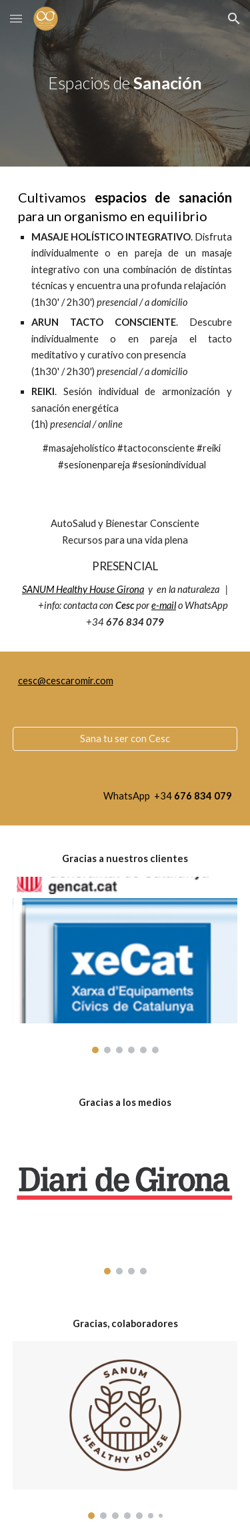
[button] (16, 18)
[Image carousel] (125, 965)
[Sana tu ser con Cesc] (125, 739)
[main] (125, 83)
